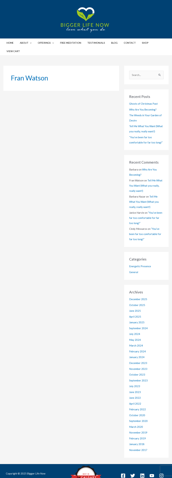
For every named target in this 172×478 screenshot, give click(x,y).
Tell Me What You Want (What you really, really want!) (145, 175)
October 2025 (137, 293)
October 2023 (137, 361)
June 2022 (135, 383)
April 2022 (135, 389)
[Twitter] (132, 460)
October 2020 (137, 401)
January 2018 (136, 429)
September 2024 (138, 315)
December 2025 (138, 287)
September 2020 (138, 406)
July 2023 (134, 372)
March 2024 (136, 333)
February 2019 (137, 423)
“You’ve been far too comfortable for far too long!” (145, 207)
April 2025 (135, 304)
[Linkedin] (142, 460)
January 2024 (136, 344)
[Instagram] (161, 460)
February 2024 (137, 338)
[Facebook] (123, 460)
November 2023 (138, 355)
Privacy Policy (137, 466)
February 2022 (137, 395)
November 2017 (138, 435)
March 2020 (136, 412)
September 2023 (138, 366)
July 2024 (134, 321)
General (133, 260)
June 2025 (135, 298)
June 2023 (135, 378)
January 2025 (136, 310)
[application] (33, 43)
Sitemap (151, 466)
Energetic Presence (140, 254)
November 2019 (138, 418)
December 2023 (138, 350)
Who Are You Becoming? (143, 100)
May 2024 (135, 327)
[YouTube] (151, 460)
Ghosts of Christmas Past (143, 95)
